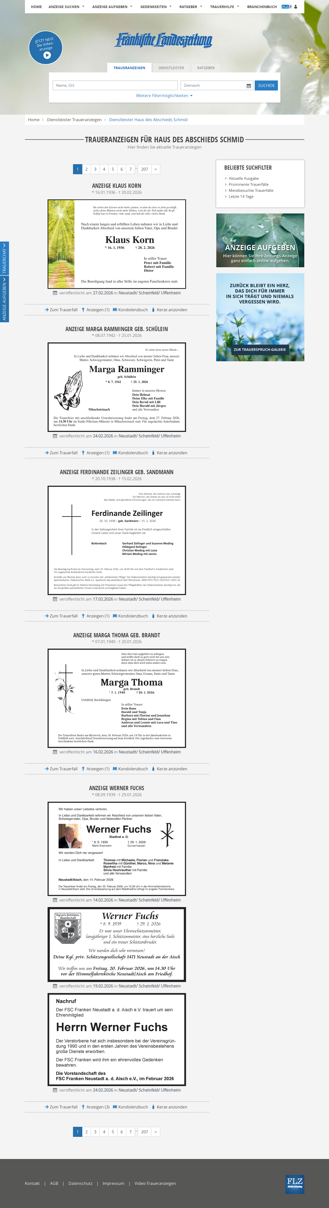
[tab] (129, 67)
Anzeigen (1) (98, 309)
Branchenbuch (262, 6)
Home (36, 6)
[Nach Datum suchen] (216, 85)
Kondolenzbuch (133, 309)
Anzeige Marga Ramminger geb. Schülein (116, 329)
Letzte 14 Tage (241, 196)
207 (144, 169)
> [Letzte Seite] (156, 169)
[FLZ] (294, 1184)
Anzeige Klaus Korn (116, 186)
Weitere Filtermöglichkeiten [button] (162, 95)
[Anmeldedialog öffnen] (296, 7)
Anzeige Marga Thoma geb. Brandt (116, 635)
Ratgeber (188, 6)
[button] (84, 7)
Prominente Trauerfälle (249, 184)
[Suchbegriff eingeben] (115, 85)
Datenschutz (80, 1183)
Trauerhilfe (222, 6)
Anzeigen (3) (98, 1107)
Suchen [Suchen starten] (266, 85)
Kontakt (32, 1183)
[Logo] (165, 39)
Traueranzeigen (129, 67)
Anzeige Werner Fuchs (116, 788)
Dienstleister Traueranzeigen (74, 119)
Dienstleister (171, 67)
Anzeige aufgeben (109, 6)
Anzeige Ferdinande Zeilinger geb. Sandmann (116, 472)
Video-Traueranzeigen (155, 1183)
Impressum (113, 1183)
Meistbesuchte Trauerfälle (251, 190)
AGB (54, 1183)
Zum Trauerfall (64, 309)
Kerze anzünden (172, 309)
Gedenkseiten (153, 6)
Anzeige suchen (64, 6)
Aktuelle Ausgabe (244, 178)
